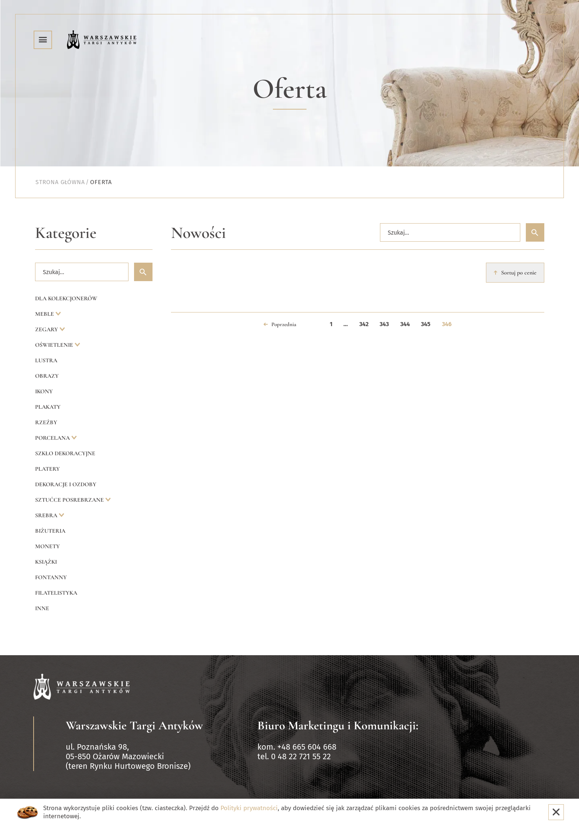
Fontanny (51, 577)
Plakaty (48, 407)
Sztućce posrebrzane (70, 500)
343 (384, 324)
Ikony (44, 391)
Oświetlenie (55, 345)
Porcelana (53, 438)
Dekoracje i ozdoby (65, 484)
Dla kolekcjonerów (66, 298)
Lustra (46, 360)
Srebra (47, 515)
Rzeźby (46, 422)
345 (426, 324)
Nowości (198, 233)
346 (447, 324)
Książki (46, 562)
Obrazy (47, 376)
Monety (47, 546)
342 (364, 324)
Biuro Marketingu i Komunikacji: (337, 725)
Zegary (47, 329)
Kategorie (65, 233)
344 (405, 324)
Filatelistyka (56, 593)
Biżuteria (50, 531)
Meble (45, 314)
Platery (47, 469)
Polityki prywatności (249, 808)
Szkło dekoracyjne (65, 453)
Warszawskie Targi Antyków (134, 725)
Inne (42, 608)
